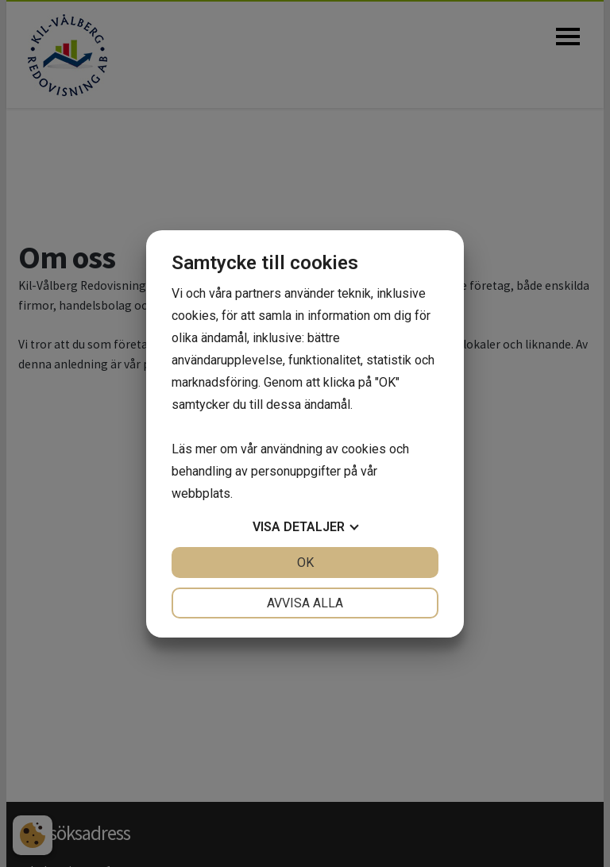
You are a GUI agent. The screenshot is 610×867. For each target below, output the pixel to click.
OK (305, 562)
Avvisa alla (305, 603)
